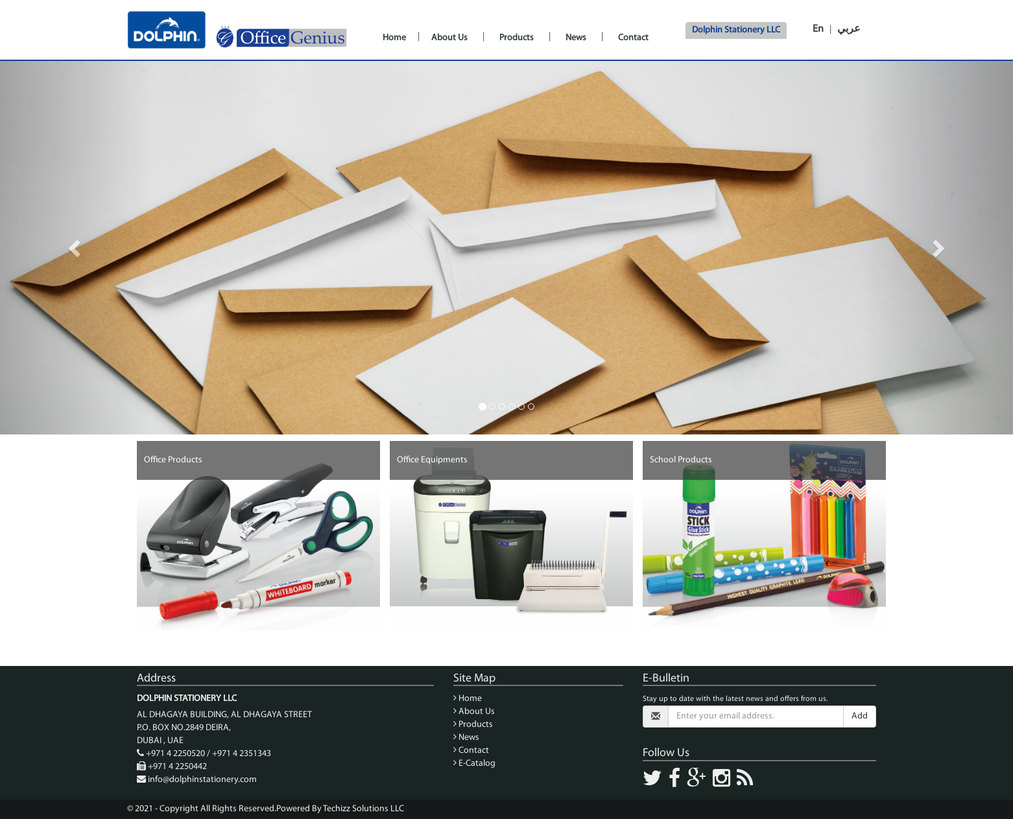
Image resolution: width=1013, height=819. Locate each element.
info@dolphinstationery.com (202, 780)
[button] (76, 247)
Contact (633, 38)
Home (394, 38)
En (818, 29)
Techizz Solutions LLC (363, 809)
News (576, 38)
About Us (449, 38)
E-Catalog (474, 763)
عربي (849, 29)
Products (516, 38)
